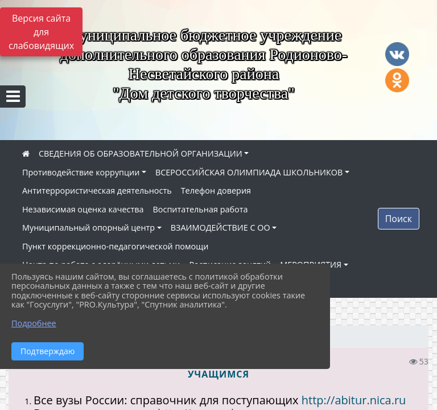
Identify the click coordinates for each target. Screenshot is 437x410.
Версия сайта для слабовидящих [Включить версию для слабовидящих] (41, 32)
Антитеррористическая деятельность (97, 190)
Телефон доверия (216, 190)
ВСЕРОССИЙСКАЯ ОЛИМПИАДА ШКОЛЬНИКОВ (249, 172)
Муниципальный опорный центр (88, 227)
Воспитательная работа (200, 209)
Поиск (398, 218)
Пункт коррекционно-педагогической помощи (115, 246)
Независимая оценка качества (83, 209)
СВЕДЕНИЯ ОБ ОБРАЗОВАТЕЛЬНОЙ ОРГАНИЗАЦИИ (140, 153)
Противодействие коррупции (80, 172)
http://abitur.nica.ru (354, 400)
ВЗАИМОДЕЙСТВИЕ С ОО (220, 227)
